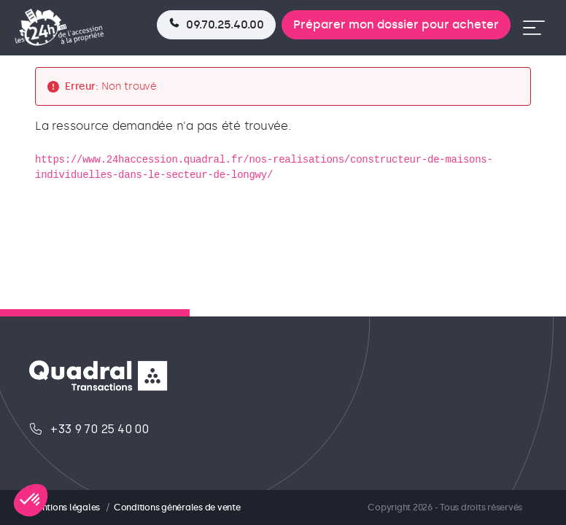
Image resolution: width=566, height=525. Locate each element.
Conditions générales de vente (177, 507)
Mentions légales (64, 507)
